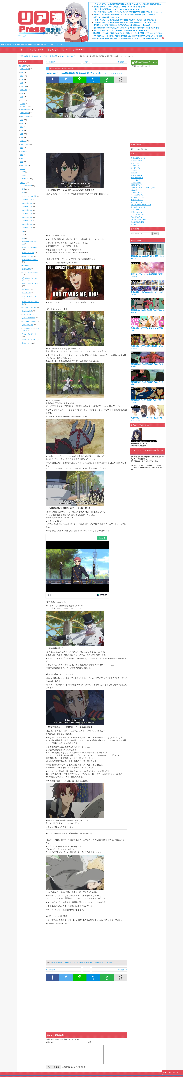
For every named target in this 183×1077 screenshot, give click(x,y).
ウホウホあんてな (137, 214)
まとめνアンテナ (137, 200)
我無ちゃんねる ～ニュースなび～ (143, 187)
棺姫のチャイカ (27, 343)
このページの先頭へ (173, 1072)
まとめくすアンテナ (138, 207)
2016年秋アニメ (27, 220)
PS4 (23, 175)
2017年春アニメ (27, 213)
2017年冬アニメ (27, 217)
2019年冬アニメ (27, 206)
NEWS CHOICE (136, 175)
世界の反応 (22, 106)
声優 (23, 192)
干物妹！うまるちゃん (30, 334)
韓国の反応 (22, 66)
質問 (23, 189)
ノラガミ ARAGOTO (28, 318)
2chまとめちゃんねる (138, 219)
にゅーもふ (135, 163)
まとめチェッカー (137, 197)
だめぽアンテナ (136, 161)
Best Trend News (137, 178)
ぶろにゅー (135, 210)
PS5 (23, 172)
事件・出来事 (24, 69)
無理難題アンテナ (137, 185)
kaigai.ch (134, 190)
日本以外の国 (24, 113)
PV (23, 231)
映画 (21, 155)
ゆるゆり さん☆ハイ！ (29, 339)
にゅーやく (135, 170)
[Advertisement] (86, 135)
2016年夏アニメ (27, 224)
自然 (21, 158)
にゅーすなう (136, 180)
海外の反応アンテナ (138, 158)
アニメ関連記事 (27, 185)
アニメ (76, 963)
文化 (21, 79)
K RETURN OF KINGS (29, 321)
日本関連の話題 (25, 109)
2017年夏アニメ (27, 210)
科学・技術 (23, 90)
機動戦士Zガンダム (28, 253)
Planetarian (25, 265)
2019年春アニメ (27, 203)
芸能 (21, 97)
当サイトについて (37, 50)
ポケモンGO (26, 179)
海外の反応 (69, 963)
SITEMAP (79, 50)
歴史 (21, 93)
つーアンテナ (136, 168)
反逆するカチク (107, 963)
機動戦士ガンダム (27, 256)
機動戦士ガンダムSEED (29, 247)
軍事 (21, 83)
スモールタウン (136, 202)
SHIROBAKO (26, 293)
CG (23, 234)
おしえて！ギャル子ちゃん (30, 272)
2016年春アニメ (27, 227)
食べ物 (22, 151)
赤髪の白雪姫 (26, 269)
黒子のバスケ (26, 289)
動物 (21, 162)
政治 (21, 72)
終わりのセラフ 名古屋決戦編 (90, 963)
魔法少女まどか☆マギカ (30, 260)
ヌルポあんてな (136, 217)
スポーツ (23, 86)
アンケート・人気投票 (29, 196)
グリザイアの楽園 (27, 325)
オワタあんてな (136, 212)
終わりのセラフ (67, 68)
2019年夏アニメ (27, 199)
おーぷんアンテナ (137, 195)
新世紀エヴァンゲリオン (30, 283)
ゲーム (22, 169)
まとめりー (135, 224)
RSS (67, 50)
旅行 (21, 127)
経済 (21, 76)
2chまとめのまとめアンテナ (141, 205)
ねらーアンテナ (136, 192)
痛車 (23, 238)
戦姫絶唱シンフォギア (29, 307)
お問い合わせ (54, 50)
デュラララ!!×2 (27, 314)
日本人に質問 (24, 144)
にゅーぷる (135, 165)
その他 (22, 104)
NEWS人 (134, 173)
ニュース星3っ (136, 183)
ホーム (23, 50)
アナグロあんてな (137, 222)
